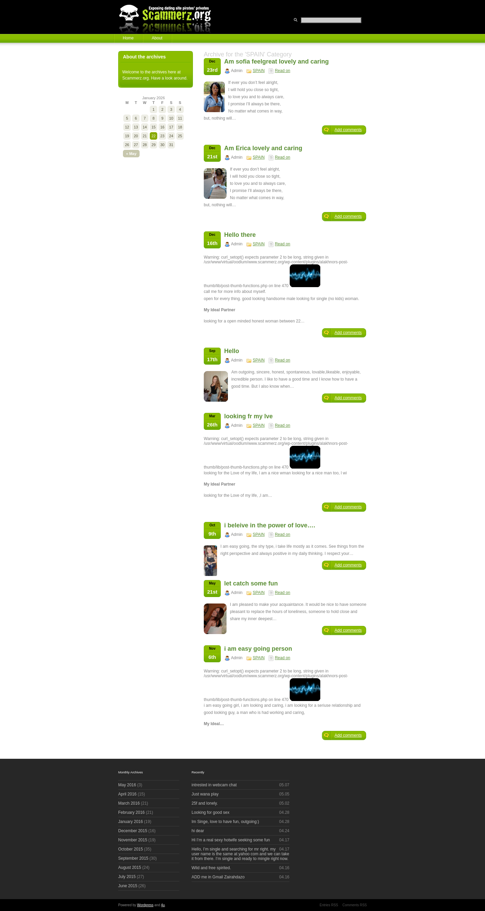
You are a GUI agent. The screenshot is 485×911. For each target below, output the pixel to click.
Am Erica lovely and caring (263, 148)
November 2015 (132, 840)
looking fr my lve (248, 416)
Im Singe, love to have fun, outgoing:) (225, 821)
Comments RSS (354, 905)
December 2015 (132, 830)
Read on (282, 70)
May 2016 (127, 785)
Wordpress (145, 905)
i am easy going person (258, 648)
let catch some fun (251, 583)
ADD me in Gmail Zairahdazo (218, 877)
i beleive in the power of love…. (269, 525)
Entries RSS (329, 905)
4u (163, 905)
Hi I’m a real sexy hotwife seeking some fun (231, 840)
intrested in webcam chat (214, 785)
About (157, 38)
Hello (231, 351)
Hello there (240, 234)
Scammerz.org (169, 17)
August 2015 (129, 867)
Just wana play (205, 794)
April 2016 (127, 794)
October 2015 (130, 849)
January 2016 (130, 821)
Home (128, 38)
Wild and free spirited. (211, 867)
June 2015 (127, 885)
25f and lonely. (205, 803)
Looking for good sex (210, 812)
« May (131, 154)
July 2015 (127, 876)
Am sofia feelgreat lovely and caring (276, 61)
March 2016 (129, 803)
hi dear (198, 830)
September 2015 (133, 858)
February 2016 (131, 812)
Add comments (348, 129)
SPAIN (259, 70)
